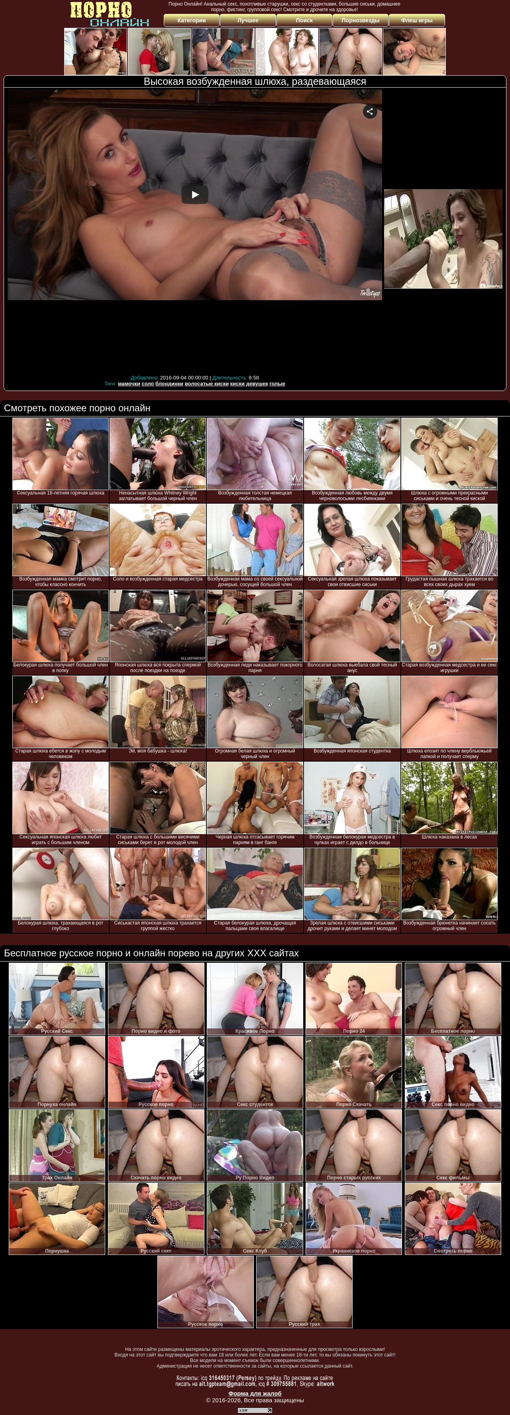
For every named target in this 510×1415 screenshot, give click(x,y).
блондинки (169, 384)
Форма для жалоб (254, 1393)
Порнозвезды (361, 20)
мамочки (129, 384)
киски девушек (249, 384)
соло (147, 384)
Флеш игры (417, 20)
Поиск (304, 20)
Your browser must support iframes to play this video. (195, 231)
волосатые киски (207, 384)
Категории (192, 20)
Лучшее (248, 20)
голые (277, 384)
